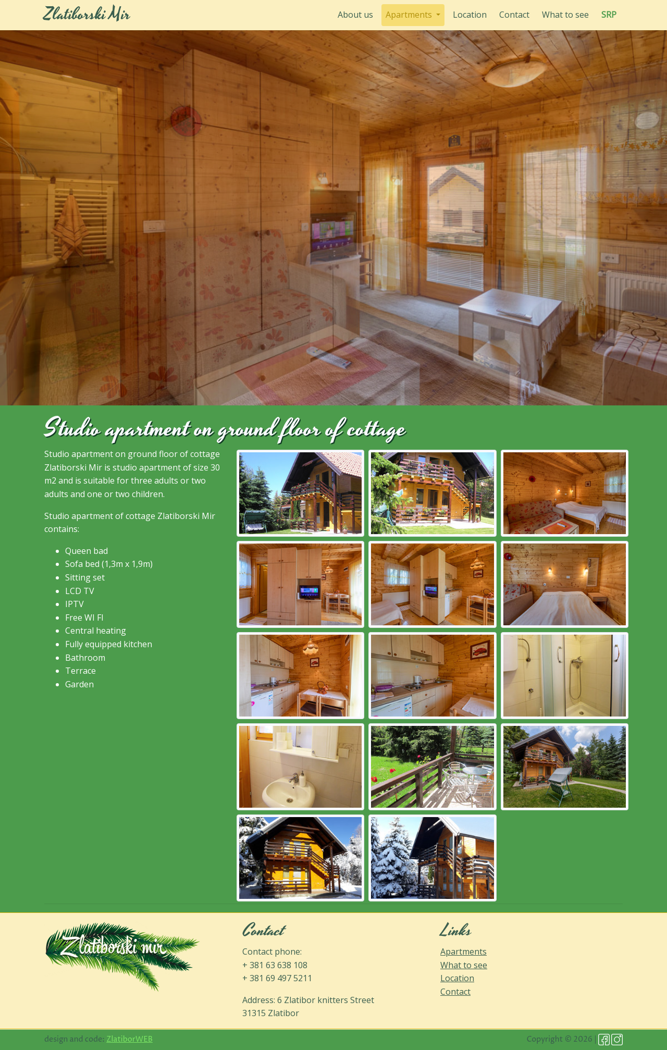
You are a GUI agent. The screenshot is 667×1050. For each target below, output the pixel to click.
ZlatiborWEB (129, 1039)
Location (470, 14)
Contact (514, 14)
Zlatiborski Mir (87, 15)
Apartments (463, 951)
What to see (565, 14)
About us (357, 14)
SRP (608, 14)
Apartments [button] (410, 14)
